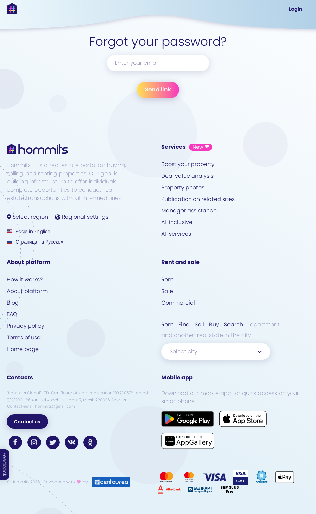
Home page (23, 349)
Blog (13, 303)
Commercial (178, 303)
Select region (27, 217)
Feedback (4, 464)
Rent (167, 279)
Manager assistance (189, 211)
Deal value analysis (187, 176)
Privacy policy (25, 326)
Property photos (182, 187)
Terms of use (24, 337)
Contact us (27, 421)
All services (176, 234)
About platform (27, 291)
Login (295, 8)
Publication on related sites (198, 199)
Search (233, 324)
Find (184, 324)
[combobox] (215, 351)
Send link (158, 89)
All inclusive (176, 222)
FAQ (12, 314)
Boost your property (188, 164)
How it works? (25, 279)
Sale (167, 291)
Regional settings (81, 217)
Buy (214, 324)
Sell (199, 324)
